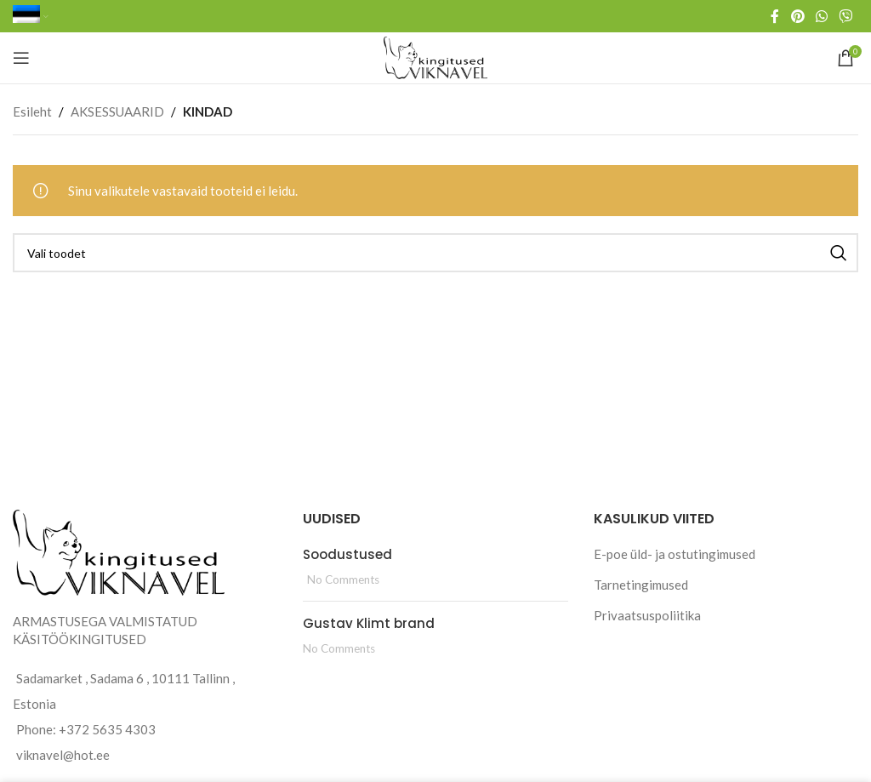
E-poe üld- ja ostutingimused (674, 554)
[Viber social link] (846, 16)
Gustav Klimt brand (369, 623)
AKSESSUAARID (117, 111)
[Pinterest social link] (797, 16)
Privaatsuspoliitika (647, 615)
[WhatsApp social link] (821, 16)
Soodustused (347, 554)
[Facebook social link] (775, 16)
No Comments (343, 579)
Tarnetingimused (641, 584)
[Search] (435, 252)
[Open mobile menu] (21, 58)
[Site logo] (436, 56)
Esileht (32, 111)
